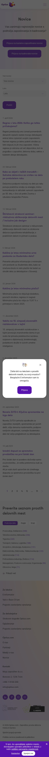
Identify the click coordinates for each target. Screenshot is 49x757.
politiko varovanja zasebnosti (24, 749)
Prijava (24, 390)
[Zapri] (40, 365)
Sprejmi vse (28, 753)
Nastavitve (15, 753)
